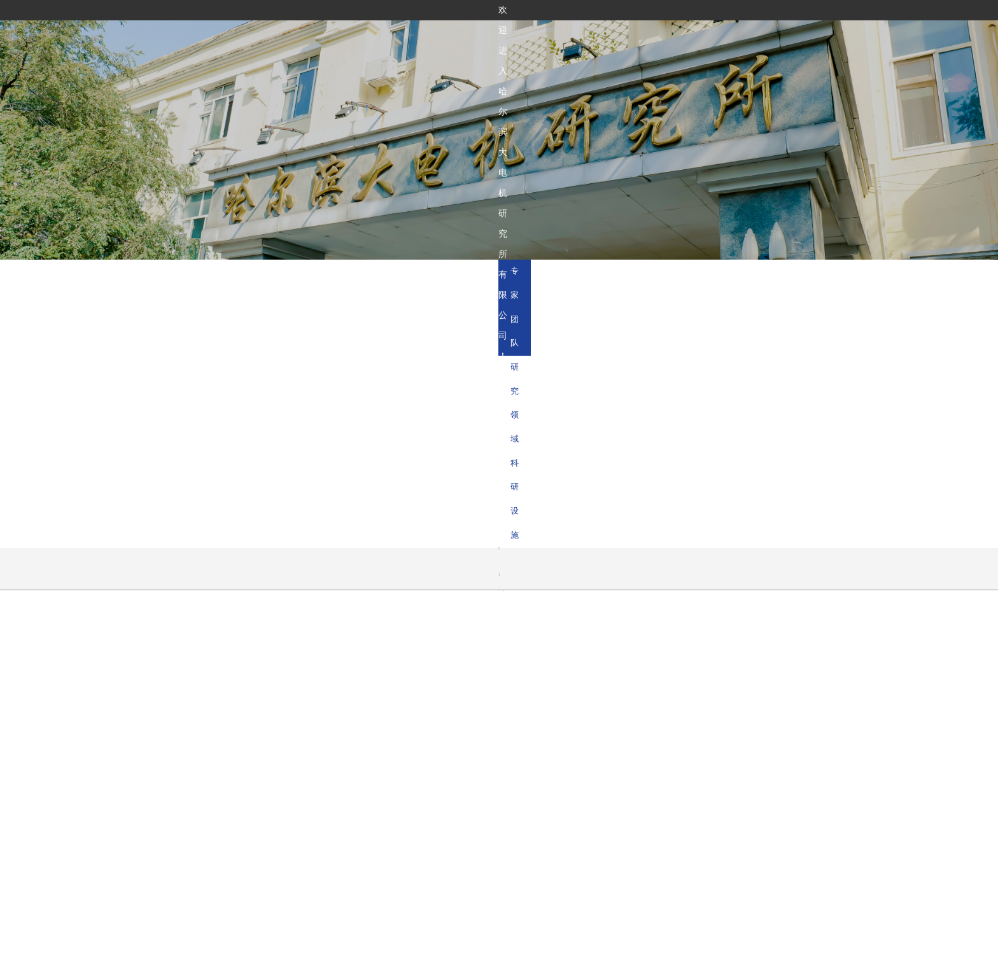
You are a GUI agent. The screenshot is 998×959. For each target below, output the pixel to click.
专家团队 (700, 275)
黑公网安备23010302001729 (656, 944)
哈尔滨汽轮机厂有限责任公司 (562, 757)
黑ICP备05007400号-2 (550, 944)
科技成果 (581, 36)
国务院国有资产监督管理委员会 (229, 757)
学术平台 (630, 36)
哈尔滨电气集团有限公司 (342, 757)
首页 (443, 36)
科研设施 (839, 275)
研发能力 (532, 36)
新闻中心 (679, 36)
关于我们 (484, 36)
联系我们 (727, 36)
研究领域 (769, 275)
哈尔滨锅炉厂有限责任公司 (448, 757)
